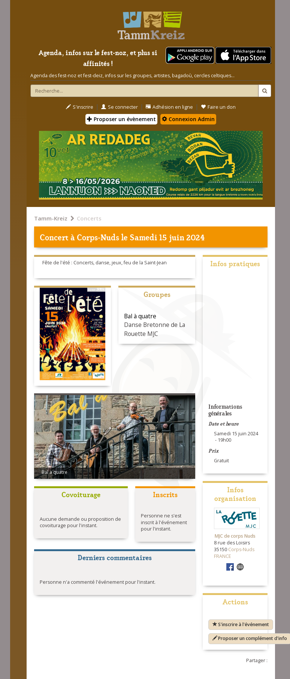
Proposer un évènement (121, 119)
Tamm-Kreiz (50, 218)
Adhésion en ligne (169, 107)
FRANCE (222, 556)
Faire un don (218, 107)
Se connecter (119, 107)
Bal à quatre (140, 316)
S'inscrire (79, 107)
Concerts (89, 218)
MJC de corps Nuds (235, 536)
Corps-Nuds (98, 237)
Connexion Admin (188, 119)
